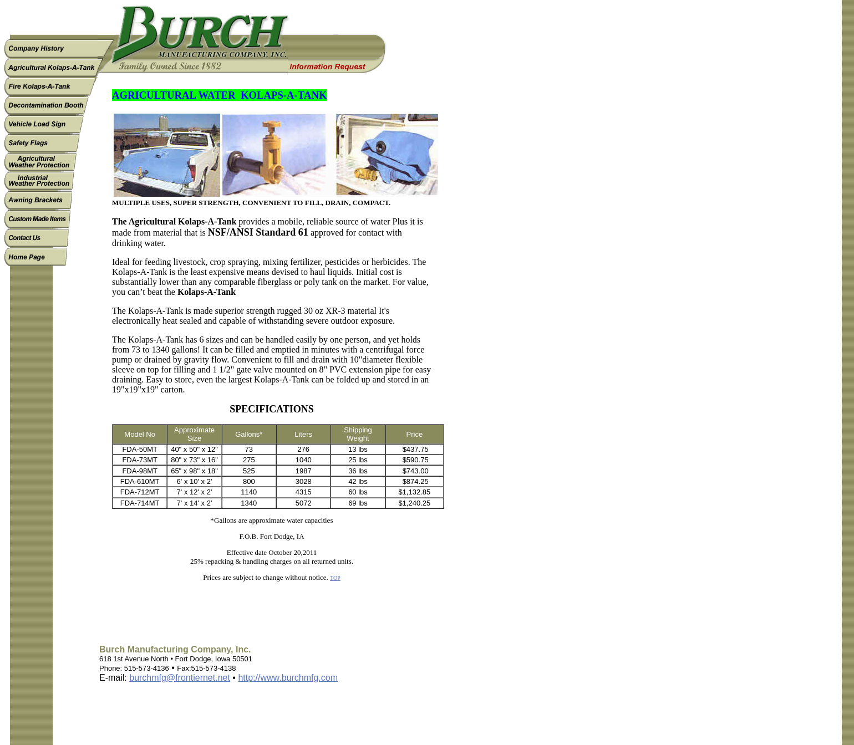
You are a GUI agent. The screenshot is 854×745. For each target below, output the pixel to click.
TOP (335, 578)
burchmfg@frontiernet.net (179, 677)
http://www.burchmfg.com (288, 677)
